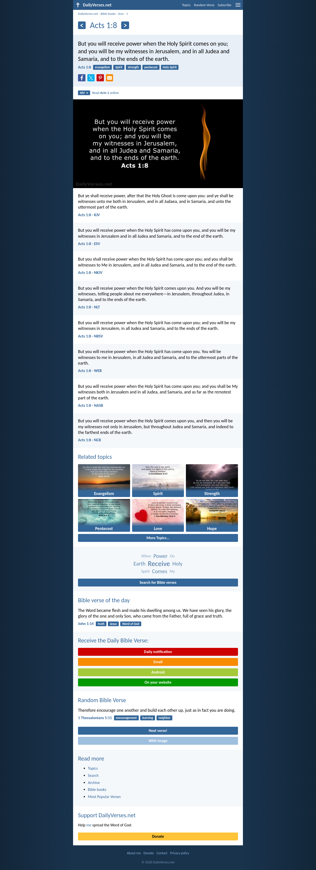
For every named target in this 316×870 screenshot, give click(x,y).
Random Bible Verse (102, 700)
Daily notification (158, 651)
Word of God (130, 624)
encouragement (126, 718)
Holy (177, 563)
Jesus (113, 624)
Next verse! (158, 730)
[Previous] (82, 25)
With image (158, 740)
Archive (94, 782)
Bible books (108, 14)
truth (101, 624)
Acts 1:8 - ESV (89, 243)
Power (160, 556)
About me (134, 853)
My (172, 571)
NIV (84, 93)
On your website (158, 682)
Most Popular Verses (104, 796)
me (89, 825)
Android (157, 672)
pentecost (151, 67)
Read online (105, 92)
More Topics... (157, 537)
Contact (162, 853)
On (172, 556)
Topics (186, 5)
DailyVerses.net (88, 14)
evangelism (102, 67)
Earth (139, 563)
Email (158, 661)
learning (147, 718)
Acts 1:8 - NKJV (90, 272)
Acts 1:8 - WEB (90, 370)
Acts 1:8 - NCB (89, 440)
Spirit (118, 67)
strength (133, 67)
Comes (159, 571)
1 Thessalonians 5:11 (95, 717)
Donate (158, 836)
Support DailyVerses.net (107, 815)
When (146, 556)
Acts (120, 14)
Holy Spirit (170, 67)
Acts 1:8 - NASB (90, 405)
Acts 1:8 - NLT (89, 307)
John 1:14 (86, 623)
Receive (159, 563)
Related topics (95, 456)
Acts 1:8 (84, 67)
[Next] (125, 25)
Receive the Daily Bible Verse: (113, 640)
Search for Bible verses (157, 582)
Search (93, 775)
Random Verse (204, 5)
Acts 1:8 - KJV (89, 215)
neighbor (164, 718)
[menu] (238, 7)
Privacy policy (179, 853)
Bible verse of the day (104, 600)
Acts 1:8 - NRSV (90, 336)
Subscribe (224, 5)
